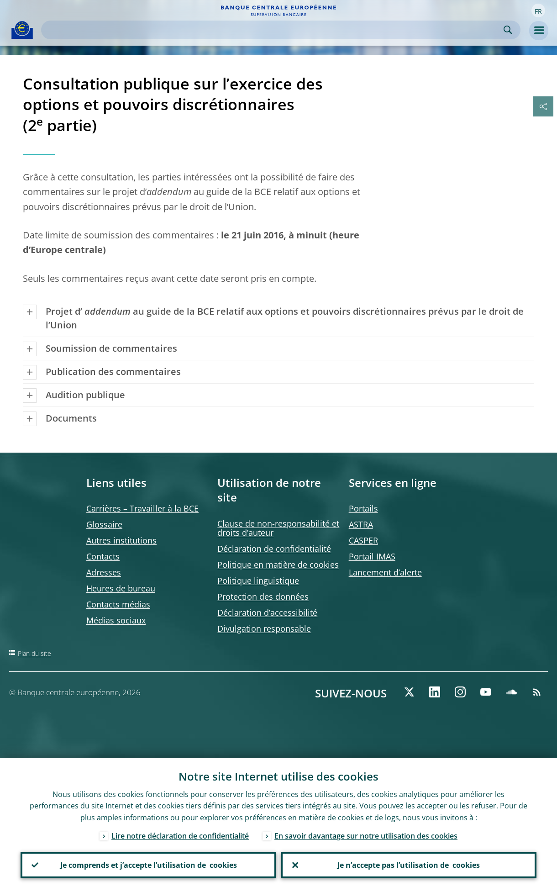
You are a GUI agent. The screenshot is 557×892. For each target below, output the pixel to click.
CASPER (363, 540)
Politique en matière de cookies (278, 564)
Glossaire (104, 524)
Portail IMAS (372, 556)
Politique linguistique (258, 580)
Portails (363, 508)
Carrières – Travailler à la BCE (142, 508)
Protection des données (263, 596)
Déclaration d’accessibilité (267, 612)
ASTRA (361, 524)
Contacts (103, 556)
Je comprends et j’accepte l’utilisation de (148, 865)
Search (507, 30)
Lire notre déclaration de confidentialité (180, 836)
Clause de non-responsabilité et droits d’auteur (278, 528)
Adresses (103, 572)
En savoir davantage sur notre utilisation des (365, 836)
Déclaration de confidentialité (274, 548)
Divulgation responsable (264, 628)
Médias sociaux (116, 620)
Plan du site (34, 653)
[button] (538, 10)
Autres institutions (121, 540)
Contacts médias (118, 604)
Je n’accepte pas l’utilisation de (408, 865)
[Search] (273, 30)
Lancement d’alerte (385, 572)
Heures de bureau (120, 588)
